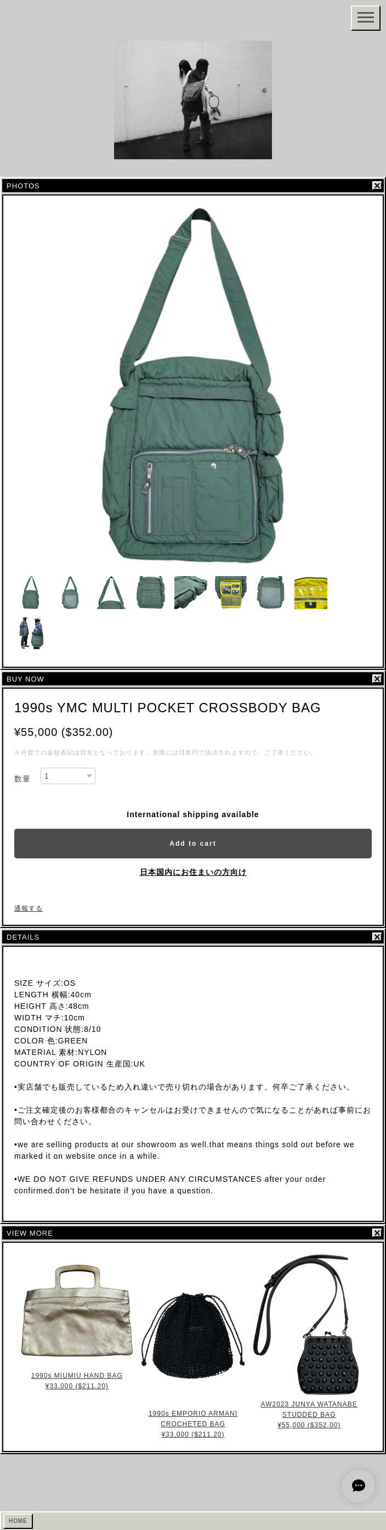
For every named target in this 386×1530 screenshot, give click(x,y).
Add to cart (192, 843)
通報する (28, 908)
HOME (18, 1521)
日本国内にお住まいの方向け (193, 872)
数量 (22, 778)
